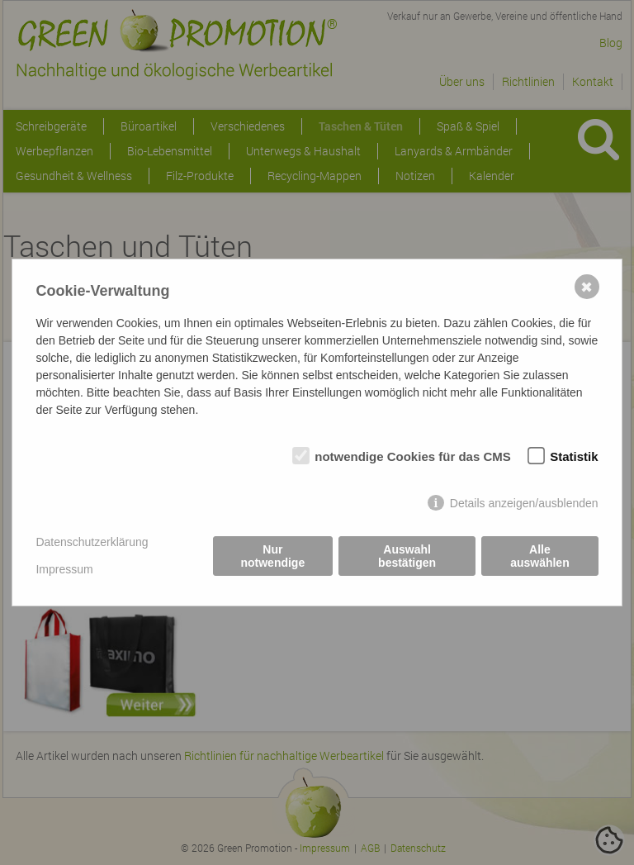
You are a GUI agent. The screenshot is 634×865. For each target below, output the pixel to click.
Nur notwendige (272, 556)
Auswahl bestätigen (407, 556)
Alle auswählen (540, 556)
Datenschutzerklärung (91, 542)
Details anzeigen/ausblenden (524, 503)
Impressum (63, 569)
